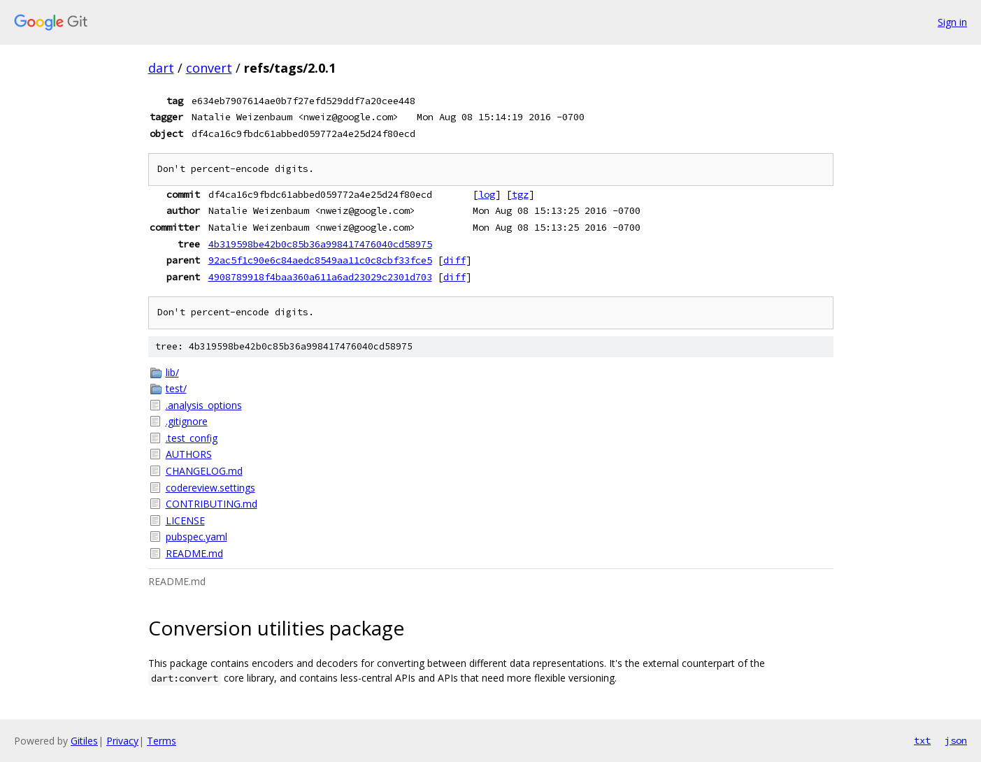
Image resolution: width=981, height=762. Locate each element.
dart (161, 67)
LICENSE (185, 520)
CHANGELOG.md (204, 470)
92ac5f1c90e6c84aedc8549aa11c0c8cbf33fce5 (320, 260)
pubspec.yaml (196, 536)
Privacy (122, 740)
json (956, 740)
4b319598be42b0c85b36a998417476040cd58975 (320, 244)
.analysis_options (204, 405)
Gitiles (84, 740)
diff (454, 260)
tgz (520, 194)
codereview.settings (210, 487)
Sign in (952, 22)
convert (209, 67)
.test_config (191, 438)
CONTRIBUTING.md (211, 503)
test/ (176, 388)
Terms (161, 740)
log (486, 194)
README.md (194, 553)
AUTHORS (189, 454)
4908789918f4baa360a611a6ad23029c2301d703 (320, 277)
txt (922, 740)
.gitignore (187, 421)
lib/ (172, 372)
